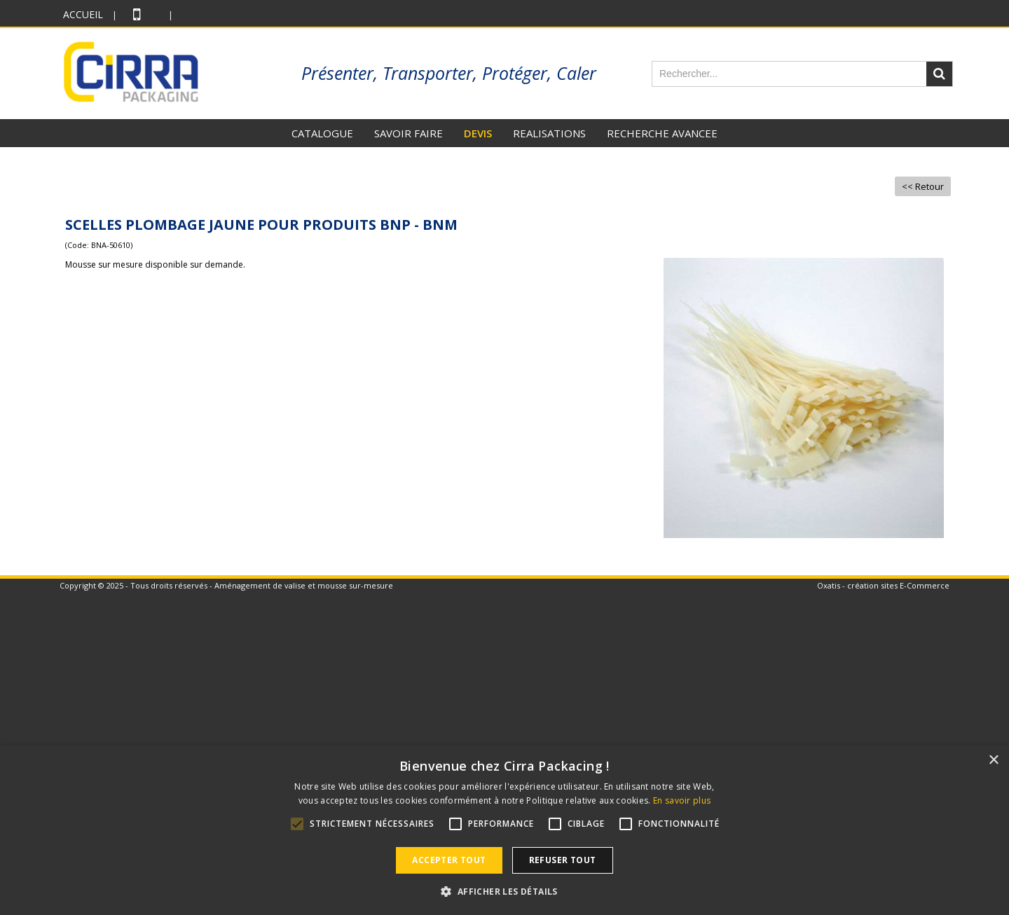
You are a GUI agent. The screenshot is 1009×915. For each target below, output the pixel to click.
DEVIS (478, 133)
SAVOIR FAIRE (408, 133)
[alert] (504, 830)
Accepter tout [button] (449, 860)
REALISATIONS (549, 133)
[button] (504, 891)
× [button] (993, 760)
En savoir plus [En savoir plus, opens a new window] (682, 800)
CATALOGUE (322, 133)
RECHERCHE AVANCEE (662, 133)
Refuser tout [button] (562, 860)
